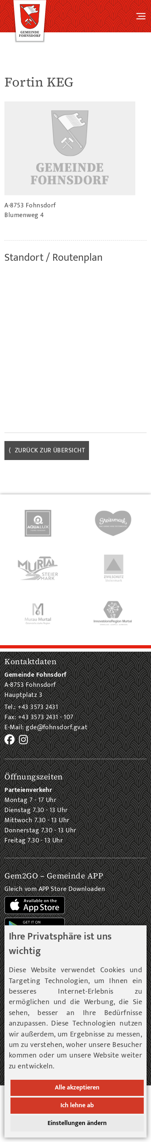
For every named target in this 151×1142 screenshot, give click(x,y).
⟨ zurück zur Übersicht (46, 450)
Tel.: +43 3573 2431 (31, 707)
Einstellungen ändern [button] (77, 1123)
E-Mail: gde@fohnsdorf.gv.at (45, 727)
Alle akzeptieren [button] (77, 1087)
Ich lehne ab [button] (77, 1105)
